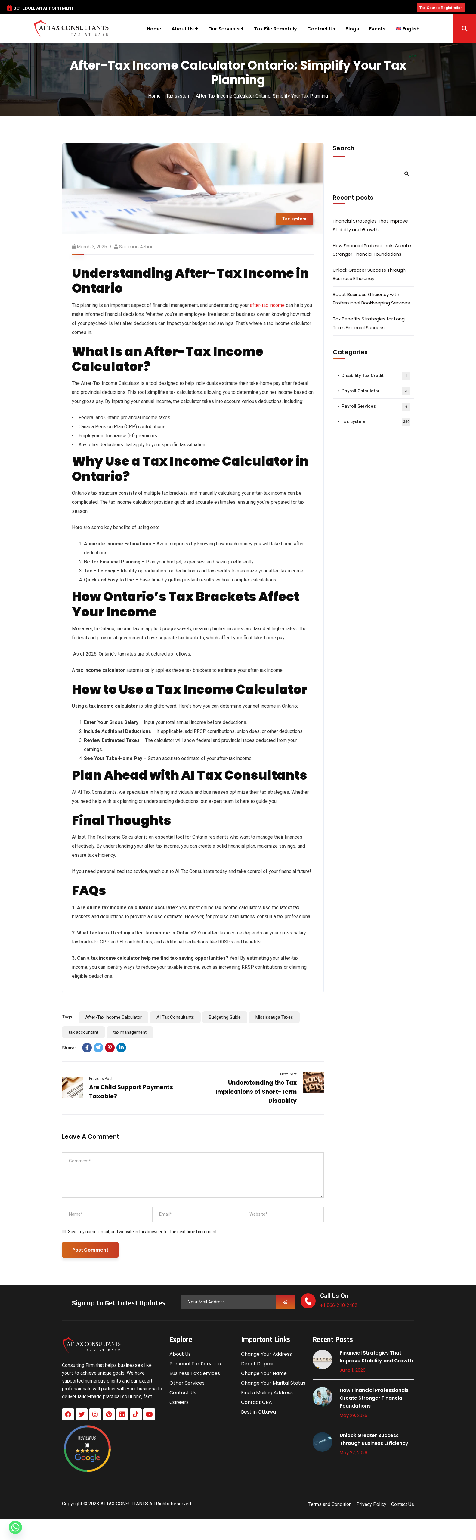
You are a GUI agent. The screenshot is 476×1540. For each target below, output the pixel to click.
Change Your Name (264, 1373)
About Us (180, 1354)
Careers (179, 1402)
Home (154, 96)
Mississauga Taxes (274, 1017)
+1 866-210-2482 (338, 1305)
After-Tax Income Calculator (113, 1017)
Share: (69, 1048)
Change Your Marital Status (273, 1382)
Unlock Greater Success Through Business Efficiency (369, 274)
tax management (130, 1032)
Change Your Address (266, 1354)
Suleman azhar (136, 246)
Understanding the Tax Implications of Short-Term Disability (256, 1092)
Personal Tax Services (195, 1363)
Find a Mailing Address (267, 1392)
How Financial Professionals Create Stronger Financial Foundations (372, 249)
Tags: (67, 1017)
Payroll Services (376, 407)
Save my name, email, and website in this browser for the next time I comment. (143, 1231)
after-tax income (268, 305)
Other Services (187, 1382)
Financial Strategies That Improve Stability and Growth (370, 225)
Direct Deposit (258, 1363)
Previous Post (101, 1078)
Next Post (288, 1074)
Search (343, 148)
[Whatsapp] (15, 1527)
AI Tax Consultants (175, 1017)
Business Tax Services (194, 1373)
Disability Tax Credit (376, 376)
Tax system (178, 96)
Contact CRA (256, 1402)
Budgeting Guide (225, 1017)
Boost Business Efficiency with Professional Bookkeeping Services (371, 298)
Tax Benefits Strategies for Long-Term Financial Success (370, 323)
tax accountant (83, 1032)
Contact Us (182, 1392)
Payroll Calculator (376, 391)
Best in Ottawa (258, 1411)
